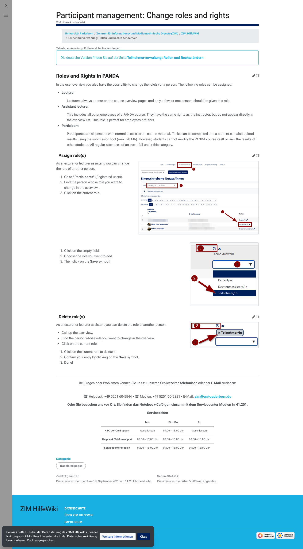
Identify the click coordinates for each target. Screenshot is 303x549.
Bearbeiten (253, 75)
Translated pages (71, 465)
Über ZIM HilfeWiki (79, 515)
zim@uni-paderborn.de (213, 396)
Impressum (73, 522)
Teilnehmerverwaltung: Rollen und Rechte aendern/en (102, 38)
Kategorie (63, 458)
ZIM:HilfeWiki (190, 33)
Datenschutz (75, 508)
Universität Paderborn (79, 33)
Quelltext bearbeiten (257, 75)
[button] (118, 536)
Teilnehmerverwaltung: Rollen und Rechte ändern (165, 58)
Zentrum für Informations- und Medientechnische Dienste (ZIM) (137, 33)
